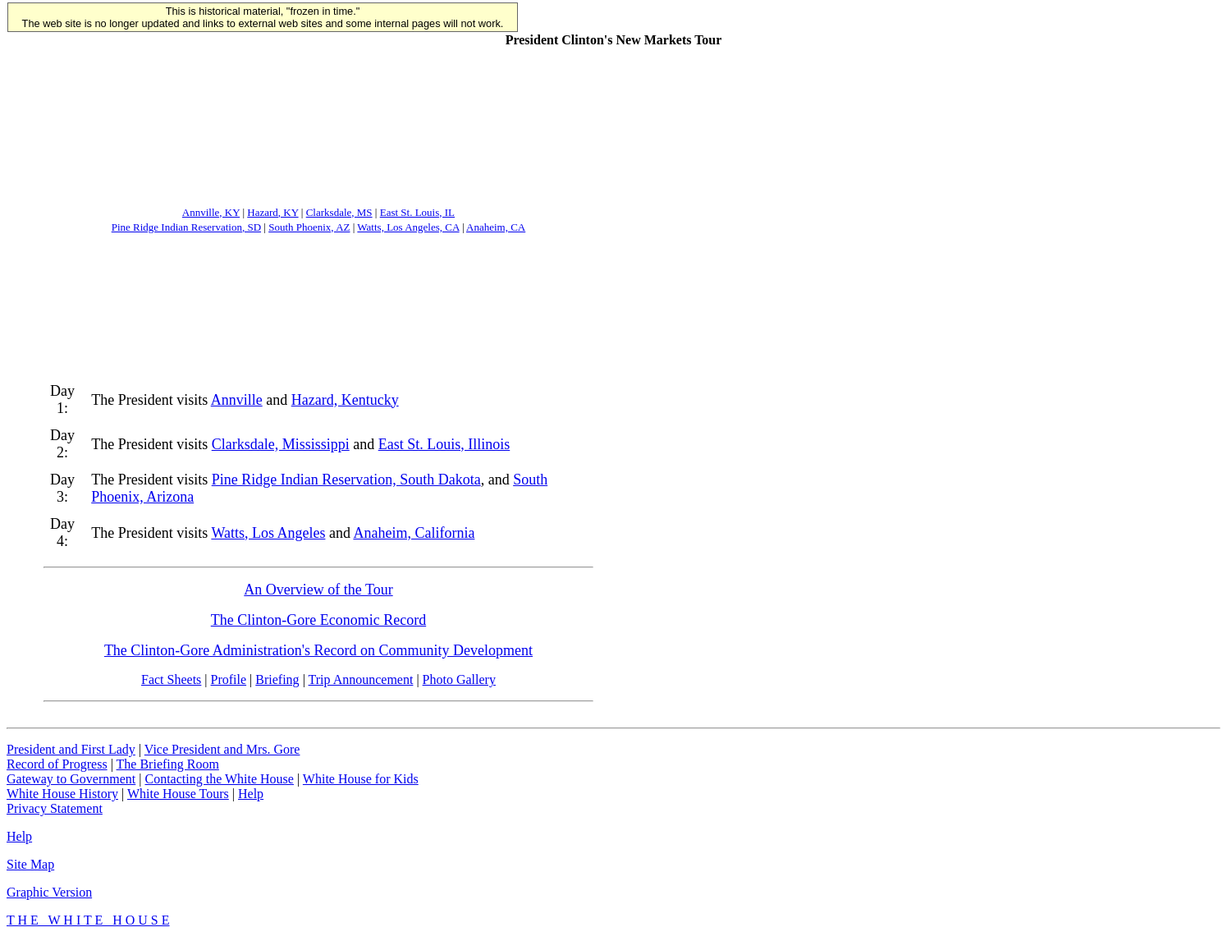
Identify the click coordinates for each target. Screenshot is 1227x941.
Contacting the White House (218, 779)
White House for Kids (361, 779)
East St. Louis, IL (417, 212)
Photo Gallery (459, 679)
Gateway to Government (71, 779)
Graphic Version (49, 892)
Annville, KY (211, 212)
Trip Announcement (361, 679)
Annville (237, 400)
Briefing (277, 679)
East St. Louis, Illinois (444, 444)
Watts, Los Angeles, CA (408, 227)
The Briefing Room (168, 764)
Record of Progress (57, 764)
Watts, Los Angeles (268, 533)
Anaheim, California (413, 533)
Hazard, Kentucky (345, 400)
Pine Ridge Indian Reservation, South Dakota (346, 479)
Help (250, 794)
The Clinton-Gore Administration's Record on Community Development (318, 650)
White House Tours (178, 794)
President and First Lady (71, 749)
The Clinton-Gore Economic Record (318, 620)
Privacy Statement (55, 808)
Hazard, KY (272, 212)
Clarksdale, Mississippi (281, 444)
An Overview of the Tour (318, 589)
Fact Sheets (171, 679)
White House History (62, 794)
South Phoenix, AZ (309, 227)
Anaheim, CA (495, 227)
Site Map (30, 864)
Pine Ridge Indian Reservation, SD (186, 227)
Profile (229, 679)
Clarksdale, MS (339, 212)
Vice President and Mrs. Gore (222, 749)
